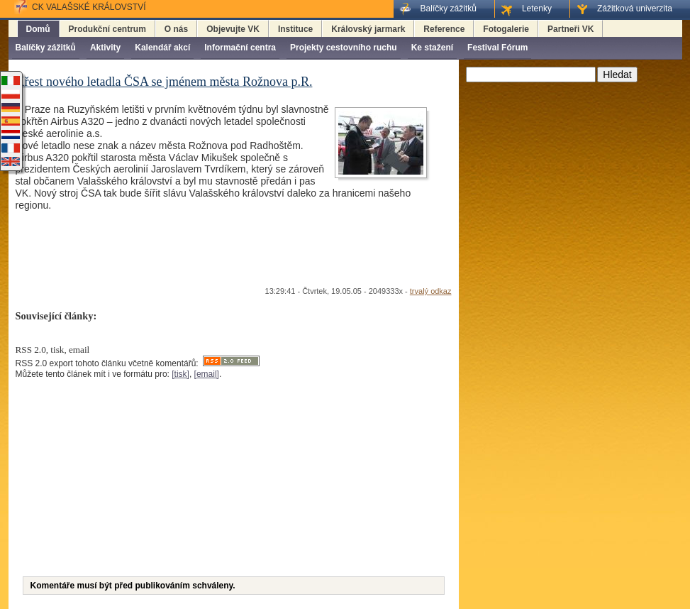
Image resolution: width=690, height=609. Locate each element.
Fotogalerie (506, 29)
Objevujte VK (233, 29)
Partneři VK (570, 29)
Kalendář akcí (162, 48)
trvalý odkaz (431, 291)
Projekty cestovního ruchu (343, 48)
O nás (176, 29)
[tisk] (180, 374)
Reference (443, 29)
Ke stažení (432, 48)
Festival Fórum (497, 48)
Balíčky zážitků (46, 48)
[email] (206, 374)
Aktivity (105, 48)
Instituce (295, 29)
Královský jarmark (368, 29)
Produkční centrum (107, 29)
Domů (38, 29)
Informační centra (240, 48)
